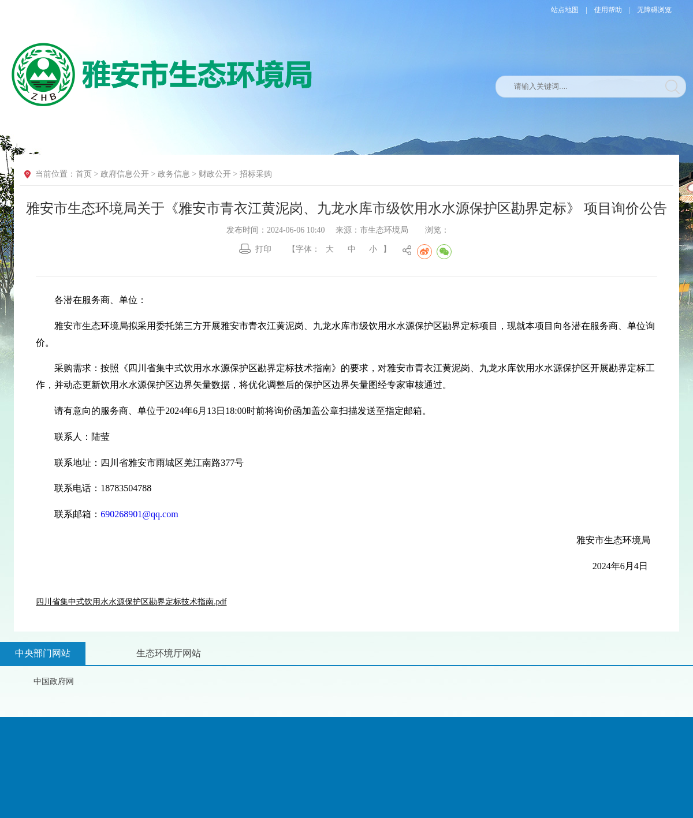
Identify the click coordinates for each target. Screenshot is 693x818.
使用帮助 (608, 10)
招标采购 (256, 174)
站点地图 (565, 10)
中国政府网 (53, 681)
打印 (263, 249)
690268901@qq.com (139, 514)
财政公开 (215, 174)
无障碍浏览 (654, 10)
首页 (84, 174)
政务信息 (174, 174)
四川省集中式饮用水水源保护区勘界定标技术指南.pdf (131, 601)
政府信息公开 (124, 174)
